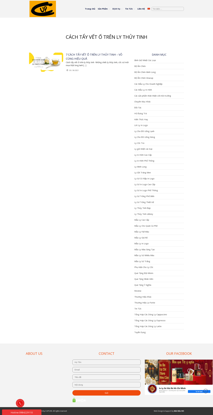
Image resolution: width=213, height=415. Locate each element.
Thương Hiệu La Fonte (144, 302)
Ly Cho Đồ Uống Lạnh (144, 131)
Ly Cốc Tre (139, 143)
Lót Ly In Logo (141, 125)
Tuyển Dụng (140, 332)
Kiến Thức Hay (141, 119)
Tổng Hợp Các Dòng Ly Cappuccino (150, 314)
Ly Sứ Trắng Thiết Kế (144, 202)
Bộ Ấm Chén (140, 66)
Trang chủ (90, 8)
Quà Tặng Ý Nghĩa (142, 285)
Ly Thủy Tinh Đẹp (142, 208)
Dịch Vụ (116, 8)
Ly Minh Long (140, 166)
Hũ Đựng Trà (140, 113)
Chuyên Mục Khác (142, 101)
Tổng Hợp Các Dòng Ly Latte (148, 326)
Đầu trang (205, 391)
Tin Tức (129, 8)
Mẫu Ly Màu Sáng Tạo (144, 249)
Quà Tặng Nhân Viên (143, 279)
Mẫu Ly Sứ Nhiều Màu (144, 255)
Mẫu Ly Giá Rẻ (141, 237)
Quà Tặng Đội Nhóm (143, 273)
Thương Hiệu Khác (142, 296)
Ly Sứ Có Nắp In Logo (144, 178)
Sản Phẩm (103, 8)
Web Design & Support (162, 411)
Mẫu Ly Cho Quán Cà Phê (146, 225)
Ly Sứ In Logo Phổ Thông (146, 190)
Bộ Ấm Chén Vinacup (143, 78)
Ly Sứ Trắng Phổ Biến (144, 196)
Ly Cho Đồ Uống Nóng (144, 137)
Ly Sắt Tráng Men (142, 172)
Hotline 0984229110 (22, 412)
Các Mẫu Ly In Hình (143, 89)
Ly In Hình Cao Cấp (143, 154)
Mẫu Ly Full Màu (141, 231)
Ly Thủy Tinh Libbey (143, 214)
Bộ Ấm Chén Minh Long (145, 72)
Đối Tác (137, 107)
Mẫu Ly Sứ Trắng (142, 261)
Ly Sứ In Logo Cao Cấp (144, 184)
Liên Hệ (141, 8)
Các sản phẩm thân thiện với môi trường (152, 95)
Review (137, 290)
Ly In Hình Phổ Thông (144, 160)
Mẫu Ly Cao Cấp (141, 219)
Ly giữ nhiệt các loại (143, 148)
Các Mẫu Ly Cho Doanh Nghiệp (148, 84)
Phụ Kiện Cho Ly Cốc (143, 267)
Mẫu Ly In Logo (141, 243)
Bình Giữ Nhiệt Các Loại (145, 60)
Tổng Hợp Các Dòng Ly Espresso (149, 320)
